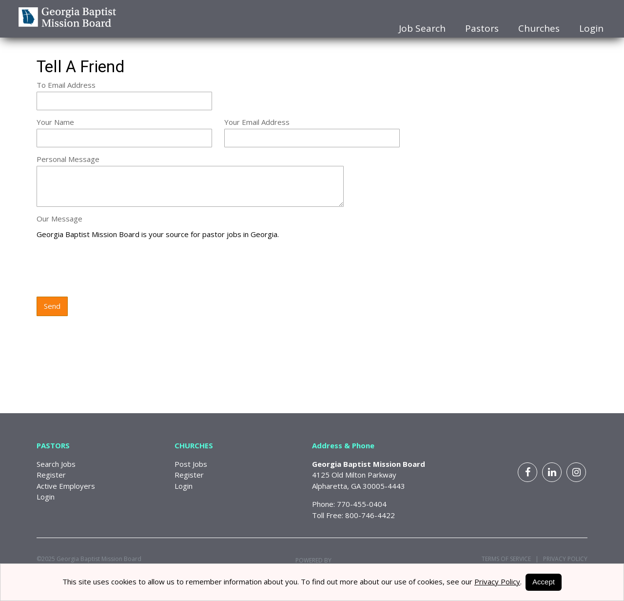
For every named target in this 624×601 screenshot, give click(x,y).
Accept (543, 582)
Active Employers (66, 486)
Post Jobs (191, 464)
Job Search (422, 28)
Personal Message (68, 159)
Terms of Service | (510, 559)
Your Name (55, 122)
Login (591, 28)
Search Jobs (56, 464)
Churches (539, 28)
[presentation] (111, 269)
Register (51, 475)
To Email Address (66, 85)
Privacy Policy (563, 559)
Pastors (482, 28)
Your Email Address (257, 122)
